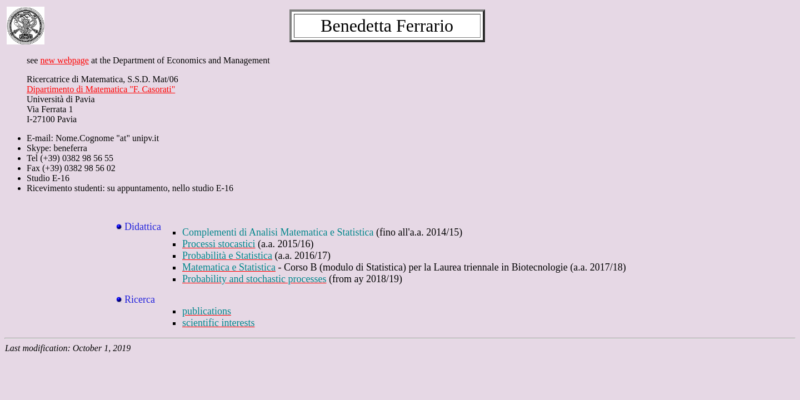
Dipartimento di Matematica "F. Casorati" (101, 89)
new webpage (64, 60)
